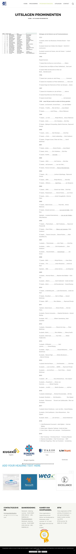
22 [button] (50, 463)
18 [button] (45, 463)
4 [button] (26, 463)
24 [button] (53, 463)
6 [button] (29, 463)
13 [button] (38, 463)
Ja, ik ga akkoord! (33, 552)
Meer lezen (44, 552)
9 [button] (33, 463)
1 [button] (22, 463)
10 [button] (34, 463)
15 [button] (41, 463)
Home (30, 18)
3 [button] (25, 463)
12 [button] (37, 463)
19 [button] (46, 463)
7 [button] (30, 463)
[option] (11, 452)
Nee (40, 552)
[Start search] (73, 4)
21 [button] (49, 463)
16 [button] (42, 463)
